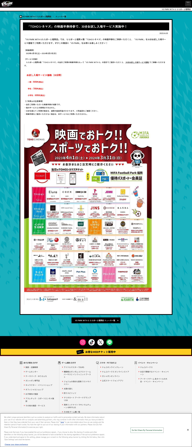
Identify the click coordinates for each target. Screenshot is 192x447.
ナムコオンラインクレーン (112, 367)
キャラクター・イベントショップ (38, 385)
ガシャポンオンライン (111, 376)
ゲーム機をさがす (69, 362)
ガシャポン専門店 (32, 380)
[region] (96, 430)
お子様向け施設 (31, 394)
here (62, 422)
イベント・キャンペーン (148, 362)
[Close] (188, 430)
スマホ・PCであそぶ (108, 362)
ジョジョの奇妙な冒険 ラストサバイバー (77, 382)
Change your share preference (16, 444)
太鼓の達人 (68, 388)
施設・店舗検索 (31, 367)
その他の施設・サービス (35, 405)
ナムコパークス (146, 367)
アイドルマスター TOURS (74, 367)
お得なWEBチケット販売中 (96, 351)
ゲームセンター (31, 371)
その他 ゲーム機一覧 (72, 412)
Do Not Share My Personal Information (147, 430)
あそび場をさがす (30, 362)
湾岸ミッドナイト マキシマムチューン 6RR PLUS (77, 406)
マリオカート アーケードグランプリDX (77, 398)
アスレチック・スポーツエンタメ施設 (39, 399)
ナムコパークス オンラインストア (115, 371)
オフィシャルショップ (34, 389)
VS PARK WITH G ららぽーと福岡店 (36, 16)
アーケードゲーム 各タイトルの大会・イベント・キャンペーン (153, 380)
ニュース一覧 (61, 16)
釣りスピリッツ (70, 393)
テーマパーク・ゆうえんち (36, 376)
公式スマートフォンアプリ (112, 380)
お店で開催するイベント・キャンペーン (154, 373)
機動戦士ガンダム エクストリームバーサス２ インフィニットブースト (77, 374)
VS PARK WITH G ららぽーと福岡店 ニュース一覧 (95, 320)
